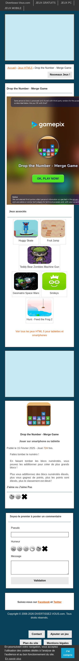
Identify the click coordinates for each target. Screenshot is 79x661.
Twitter (57, 602)
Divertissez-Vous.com (18, 2)
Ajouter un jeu (59, 634)
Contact (37, 634)
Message (16, 556)
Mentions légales (58, 643)
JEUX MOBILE (13, 8)
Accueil (11, 68)
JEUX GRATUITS (46, 2)
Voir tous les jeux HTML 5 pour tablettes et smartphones (40, 333)
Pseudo (15, 528)
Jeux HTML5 (25, 68)
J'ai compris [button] (67, 653)
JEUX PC (66, 2)
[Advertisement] (39, 37)
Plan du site (30, 643)
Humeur (15, 541)
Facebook (44, 602)
